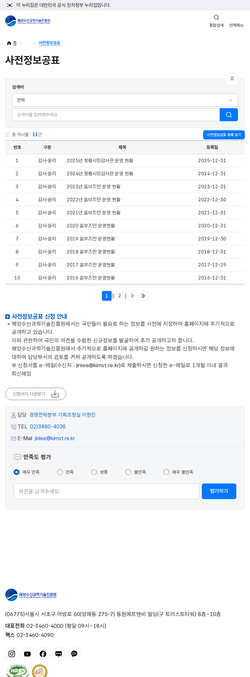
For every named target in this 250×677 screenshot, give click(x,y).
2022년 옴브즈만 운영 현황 (93, 200)
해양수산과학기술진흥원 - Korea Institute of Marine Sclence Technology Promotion (27, 20)
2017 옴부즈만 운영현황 (91, 265)
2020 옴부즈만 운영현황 (91, 226)
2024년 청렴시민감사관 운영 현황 (100, 174)
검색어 (18, 87)
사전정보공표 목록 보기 (224, 135)
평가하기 (219, 491)
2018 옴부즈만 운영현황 (91, 252)
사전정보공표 (49, 42)
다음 (132, 296)
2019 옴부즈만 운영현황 (91, 239)
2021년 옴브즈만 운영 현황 (93, 213)
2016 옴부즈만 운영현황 (91, 278)
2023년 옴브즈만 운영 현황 (93, 187)
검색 (229, 114)
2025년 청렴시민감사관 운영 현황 (100, 161)
